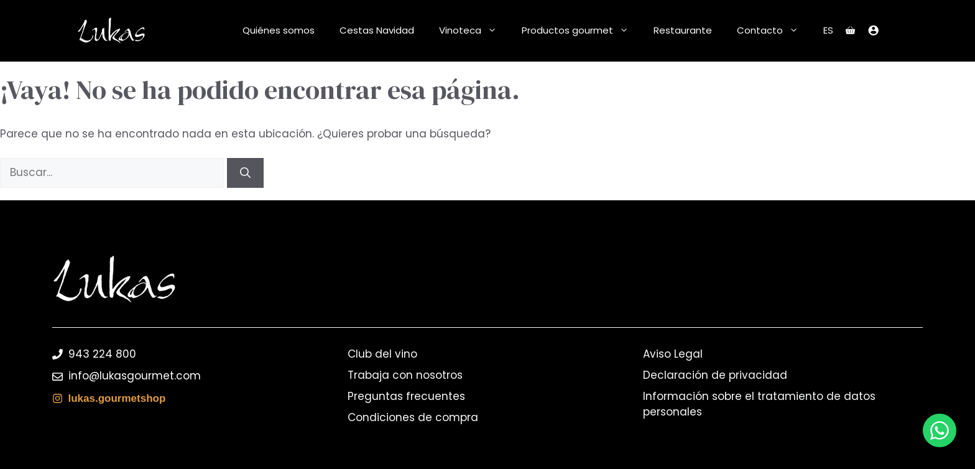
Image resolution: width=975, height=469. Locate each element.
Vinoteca (474, 30)
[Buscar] (245, 173)
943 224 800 (102, 353)
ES (828, 30)
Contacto (774, 30)
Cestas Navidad (377, 30)
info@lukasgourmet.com (134, 375)
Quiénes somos (279, 30)
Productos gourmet (581, 30)
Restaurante (683, 30)
